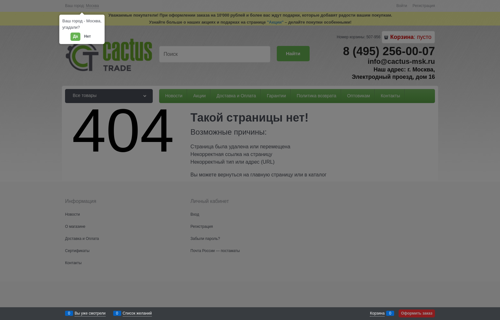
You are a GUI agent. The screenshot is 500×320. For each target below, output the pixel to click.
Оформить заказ (416, 313)
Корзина (377, 313)
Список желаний (137, 313)
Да (75, 36)
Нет (87, 36)
